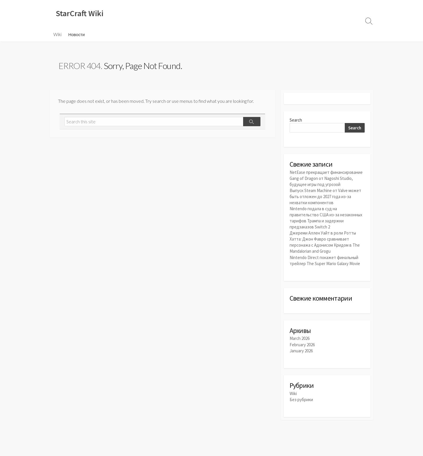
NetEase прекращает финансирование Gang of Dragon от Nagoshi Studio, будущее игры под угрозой (326, 178)
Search (296, 120)
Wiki (57, 34)
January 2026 (301, 350)
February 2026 (302, 344)
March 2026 (300, 338)
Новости (76, 34)
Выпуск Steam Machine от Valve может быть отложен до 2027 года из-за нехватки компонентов (325, 196)
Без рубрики (301, 399)
